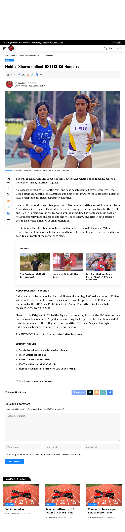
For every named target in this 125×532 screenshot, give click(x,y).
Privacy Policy (41, 43)
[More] (41, 74)
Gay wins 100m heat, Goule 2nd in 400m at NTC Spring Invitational (99, 277)
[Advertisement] (62, 20)
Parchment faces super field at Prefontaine (102, 514)
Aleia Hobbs (32, 381)
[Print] (37, 74)
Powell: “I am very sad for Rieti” (35, 359)
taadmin (22, 83)
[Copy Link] (32, 74)
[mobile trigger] (5, 48)
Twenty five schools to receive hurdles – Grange (44, 350)
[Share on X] (24, 74)
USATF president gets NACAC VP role (38, 364)
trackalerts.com (13, 518)
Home (7, 55)
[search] (105, 48)
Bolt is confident (15, 513)
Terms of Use (58, 43)
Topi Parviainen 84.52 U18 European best (33, 275)
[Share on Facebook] (19, 74)
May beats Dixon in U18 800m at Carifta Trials (60, 514)
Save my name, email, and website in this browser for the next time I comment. (44, 458)
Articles (15, 55)
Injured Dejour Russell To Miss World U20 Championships (48, 368)
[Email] (28, 74)
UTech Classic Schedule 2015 (34, 354)
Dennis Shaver (46, 381)
